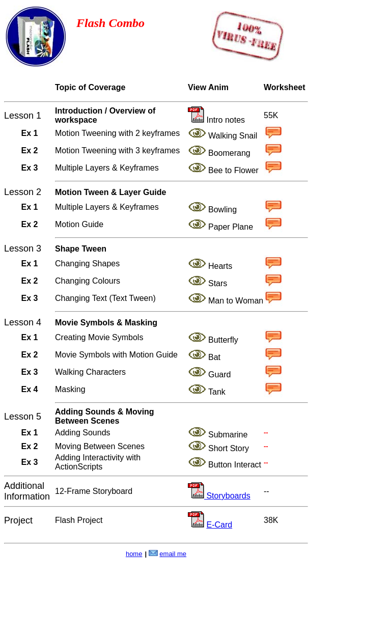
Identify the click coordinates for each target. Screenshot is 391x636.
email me (172, 554)
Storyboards (227, 495)
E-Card (219, 524)
